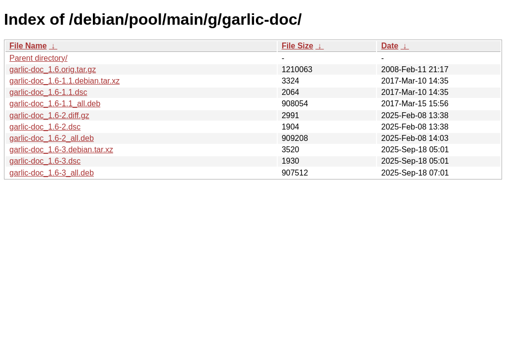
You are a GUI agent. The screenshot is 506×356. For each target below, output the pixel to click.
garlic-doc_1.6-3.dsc (45, 161)
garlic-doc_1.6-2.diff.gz (49, 115)
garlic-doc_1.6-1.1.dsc (48, 92)
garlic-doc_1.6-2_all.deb (51, 138)
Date (389, 46)
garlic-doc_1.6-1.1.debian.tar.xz (64, 81)
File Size (297, 46)
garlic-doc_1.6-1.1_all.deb (54, 103)
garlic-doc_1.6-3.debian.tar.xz (61, 149)
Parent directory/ (38, 58)
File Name (28, 46)
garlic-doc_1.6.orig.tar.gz (52, 69)
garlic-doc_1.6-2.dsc (45, 127)
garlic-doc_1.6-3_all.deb (51, 173)
